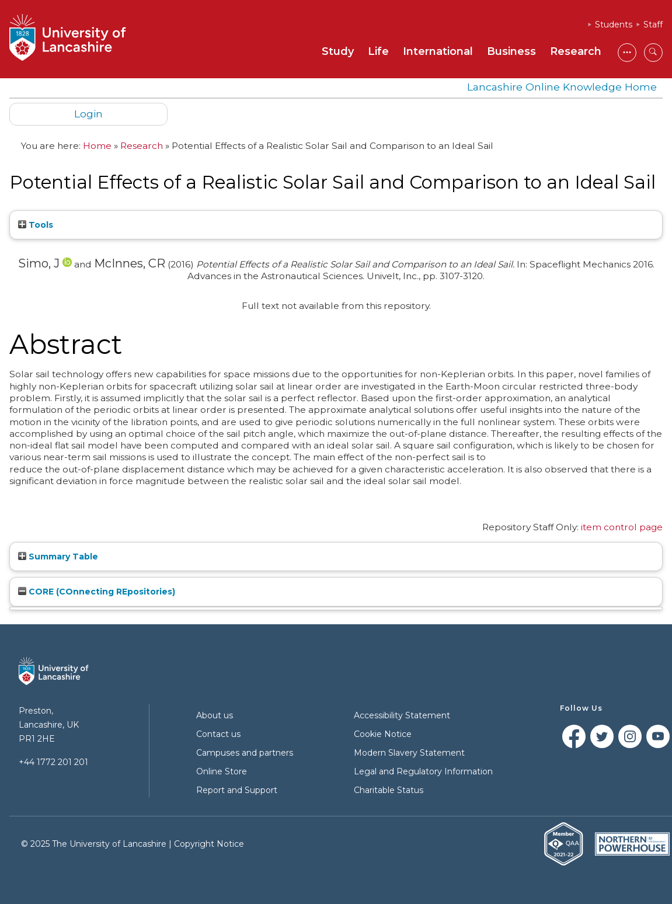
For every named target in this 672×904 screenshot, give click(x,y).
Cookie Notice (383, 734)
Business (511, 51)
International (438, 51)
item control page (622, 527)
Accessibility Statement (402, 715)
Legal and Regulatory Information (423, 771)
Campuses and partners (244, 752)
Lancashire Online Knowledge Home (562, 87)
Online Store (221, 771)
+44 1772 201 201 (53, 762)
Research (575, 51)
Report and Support (236, 790)
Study (338, 51)
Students (613, 24)
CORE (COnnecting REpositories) (96, 591)
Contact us (218, 734)
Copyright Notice (209, 844)
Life (378, 51)
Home (97, 145)
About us (214, 715)
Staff (653, 24)
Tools (35, 225)
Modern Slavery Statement (409, 752)
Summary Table (58, 556)
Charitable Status (388, 790)
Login (88, 113)
